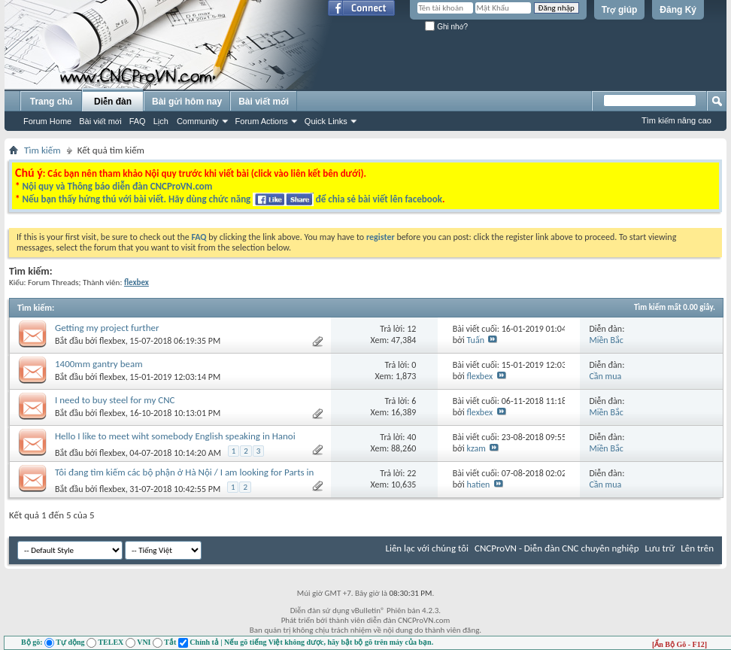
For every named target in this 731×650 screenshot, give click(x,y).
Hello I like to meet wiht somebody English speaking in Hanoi (175, 436)
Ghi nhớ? (446, 27)
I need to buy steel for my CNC (115, 399)
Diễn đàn (113, 101)
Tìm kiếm (42, 150)
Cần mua (605, 376)
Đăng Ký (678, 10)
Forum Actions (261, 121)
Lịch (160, 121)
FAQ (137, 121)
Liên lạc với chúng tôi (427, 548)
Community (198, 121)
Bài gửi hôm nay (187, 101)
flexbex (112, 341)
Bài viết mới (100, 121)
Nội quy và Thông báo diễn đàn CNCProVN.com (117, 186)
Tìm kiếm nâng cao (676, 120)
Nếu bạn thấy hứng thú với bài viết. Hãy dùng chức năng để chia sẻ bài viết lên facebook (231, 199)
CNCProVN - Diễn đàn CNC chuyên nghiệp (557, 548)
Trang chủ (51, 101)
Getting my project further (107, 327)
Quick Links (326, 121)
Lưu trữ (660, 548)
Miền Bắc (606, 340)
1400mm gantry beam (99, 363)
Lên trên (697, 548)
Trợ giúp (620, 10)
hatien (478, 484)
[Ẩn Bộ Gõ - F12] (679, 644)
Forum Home (47, 121)
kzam (476, 448)
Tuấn (475, 340)
